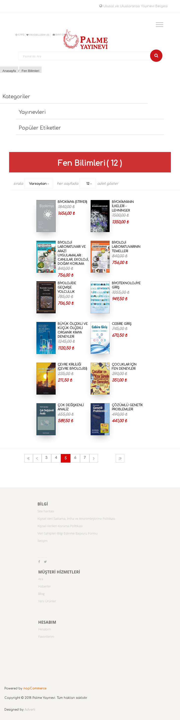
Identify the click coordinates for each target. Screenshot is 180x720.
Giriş (20, 34)
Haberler (44, 586)
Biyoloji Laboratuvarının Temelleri (126, 247)
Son (120, 458)
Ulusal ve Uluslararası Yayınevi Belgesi (133, 6)
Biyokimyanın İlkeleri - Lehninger (123, 206)
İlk (28, 458)
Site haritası (45, 511)
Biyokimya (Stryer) (72, 202)
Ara (40, 579)
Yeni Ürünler (47, 601)
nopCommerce (34, 688)
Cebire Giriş (121, 324)
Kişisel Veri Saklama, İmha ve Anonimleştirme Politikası (76, 518)
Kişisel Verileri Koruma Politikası (59, 526)
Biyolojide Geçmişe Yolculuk (67, 287)
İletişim (42, 540)
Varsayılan (38, 183)
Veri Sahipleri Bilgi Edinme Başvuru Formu (67, 533)
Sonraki (93, 458)
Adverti (30, 709)
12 (87, 183)
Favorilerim (46, 636)
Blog (41, 593)
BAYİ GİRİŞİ (61, 34)
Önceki (37, 458)
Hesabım (44, 629)
